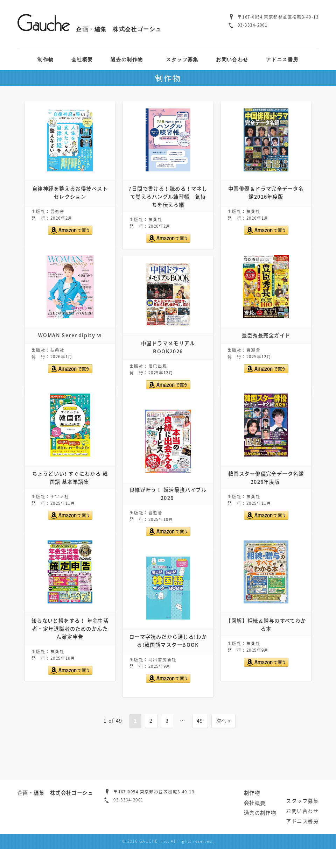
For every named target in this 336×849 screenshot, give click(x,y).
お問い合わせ (232, 59)
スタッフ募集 (182, 59)
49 (200, 720)
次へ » (223, 720)
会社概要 (82, 59)
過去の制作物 (127, 59)
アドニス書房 (282, 59)
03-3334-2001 (252, 25)
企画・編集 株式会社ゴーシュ (90, 29)
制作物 (45, 59)
